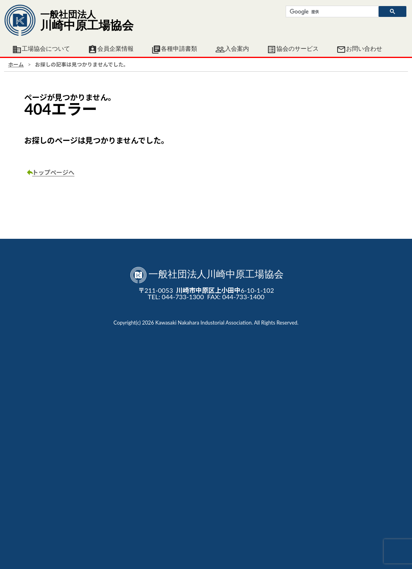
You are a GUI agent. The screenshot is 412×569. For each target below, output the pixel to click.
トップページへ (53, 172)
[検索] (331, 11)
